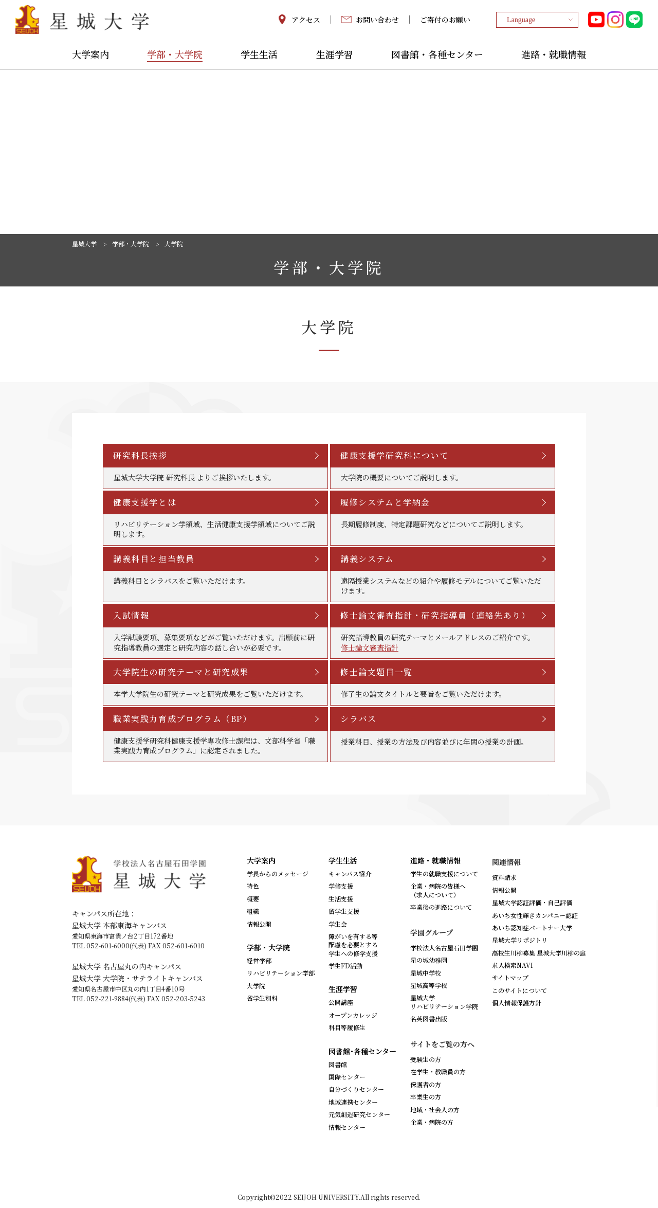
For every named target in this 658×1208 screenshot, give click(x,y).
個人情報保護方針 (516, 1002)
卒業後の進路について (441, 907)
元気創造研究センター (359, 1114)
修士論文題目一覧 (376, 672)
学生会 (337, 923)
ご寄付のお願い (445, 19)
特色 (253, 885)
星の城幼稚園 (428, 959)
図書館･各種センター (362, 1051)
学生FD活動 (345, 965)
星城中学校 (425, 972)
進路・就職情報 (553, 55)
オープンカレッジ (352, 1015)
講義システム (367, 559)
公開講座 (340, 1002)
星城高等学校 (428, 985)
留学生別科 (262, 998)
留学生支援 (343, 911)
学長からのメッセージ (277, 873)
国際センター (346, 1076)
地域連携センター (353, 1101)
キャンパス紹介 (349, 873)
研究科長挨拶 (140, 455)
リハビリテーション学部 (281, 972)
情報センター (346, 1127)
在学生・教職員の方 (438, 1071)
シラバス (358, 719)
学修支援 (340, 885)
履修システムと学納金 (385, 502)
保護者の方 (425, 1084)
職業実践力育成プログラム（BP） (182, 719)
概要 (253, 898)
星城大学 (84, 244)
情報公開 (259, 923)
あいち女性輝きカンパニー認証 (535, 915)
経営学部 (259, 960)
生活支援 (340, 898)
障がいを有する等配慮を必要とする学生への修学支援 (353, 945)
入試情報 (131, 615)
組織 (253, 911)
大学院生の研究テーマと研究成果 (181, 672)
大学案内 (90, 55)
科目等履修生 (346, 1027)
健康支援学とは (144, 502)
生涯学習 (334, 55)
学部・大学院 (175, 55)
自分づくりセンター (356, 1089)
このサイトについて (519, 990)
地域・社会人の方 (435, 1109)
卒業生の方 (425, 1096)
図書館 (337, 1064)
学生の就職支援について (444, 873)
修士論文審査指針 (369, 648)
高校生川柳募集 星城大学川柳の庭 (539, 952)
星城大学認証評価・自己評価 (532, 902)
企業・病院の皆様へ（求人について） (438, 889)
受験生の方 (425, 1059)
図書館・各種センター (437, 55)
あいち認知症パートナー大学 (532, 927)
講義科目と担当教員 (153, 559)
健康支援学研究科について (394, 455)
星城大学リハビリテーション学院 (444, 1001)
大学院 (256, 985)
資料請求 (504, 877)
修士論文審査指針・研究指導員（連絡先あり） (435, 615)
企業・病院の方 (431, 1121)
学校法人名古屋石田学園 (444, 947)
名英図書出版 (428, 1018)
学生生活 (259, 55)
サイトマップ (510, 977)
